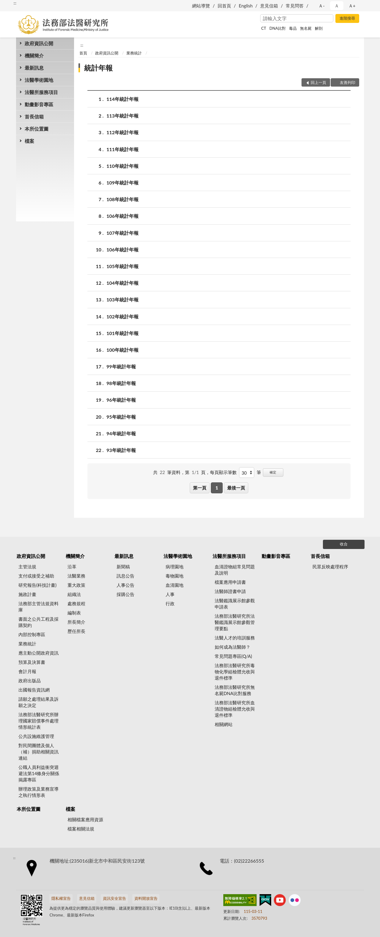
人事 (170, 594)
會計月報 (27, 671)
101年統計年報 (122, 333)
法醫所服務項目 (41, 92)
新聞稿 (123, 566)
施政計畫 (27, 594)
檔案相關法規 (80, 828)
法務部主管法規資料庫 (38, 606)
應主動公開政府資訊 (38, 653)
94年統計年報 (121, 433)
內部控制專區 (31, 634)
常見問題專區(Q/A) (233, 656)
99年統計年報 (121, 366)
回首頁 (224, 5)
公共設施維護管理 (36, 736)
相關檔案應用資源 (85, 819)
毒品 (293, 28)
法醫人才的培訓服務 (235, 637)
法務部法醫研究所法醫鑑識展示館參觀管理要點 (235, 622)
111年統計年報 (122, 149)
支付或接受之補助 (36, 575)
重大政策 (76, 585)
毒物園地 (174, 575)
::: (14, 3)
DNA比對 (277, 28)
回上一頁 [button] (318, 82)
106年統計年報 (122, 215)
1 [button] (217, 487)
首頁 (83, 53)
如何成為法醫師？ (232, 647)
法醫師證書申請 (230, 591)
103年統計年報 (122, 299)
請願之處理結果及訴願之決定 (38, 702)
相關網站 (224, 724)
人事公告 (125, 585)
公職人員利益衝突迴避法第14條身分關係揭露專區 (38, 773)
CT (263, 28)
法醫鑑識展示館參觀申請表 (235, 603)
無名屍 (306, 28)
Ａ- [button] (321, 5)
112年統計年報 (122, 132)
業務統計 (134, 53)
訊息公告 (125, 575)
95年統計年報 (121, 416)
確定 (273, 472)
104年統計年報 (122, 282)
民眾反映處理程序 (330, 566)
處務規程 (76, 603)
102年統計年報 (122, 316)
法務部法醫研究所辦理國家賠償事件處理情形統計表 (38, 721)
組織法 (74, 594)
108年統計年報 (122, 199)
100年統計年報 (122, 349)
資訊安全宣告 (114, 898)
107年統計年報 (122, 232)
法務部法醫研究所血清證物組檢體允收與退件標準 (235, 709)
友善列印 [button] (347, 82)
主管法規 (27, 566)
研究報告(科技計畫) (37, 585)
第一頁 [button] (199, 487)
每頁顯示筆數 (223, 472)
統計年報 (98, 67)
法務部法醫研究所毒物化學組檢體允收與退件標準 (235, 672)
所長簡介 (76, 622)
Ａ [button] (337, 5)
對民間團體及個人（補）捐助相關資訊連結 (38, 752)
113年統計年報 (122, 115)
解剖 (319, 28)
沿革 (71, 566)
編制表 (74, 612)
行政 (170, 603)
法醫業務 (76, 575)
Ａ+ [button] (352, 5)
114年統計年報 (122, 99)
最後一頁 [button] (236, 487)
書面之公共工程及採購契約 (38, 622)
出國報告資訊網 (34, 689)
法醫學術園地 (39, 80)
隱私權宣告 (61, 898)
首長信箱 (34, 116)
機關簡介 (34, 55)
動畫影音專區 (39, 104)
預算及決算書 (31, 662)
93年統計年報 (121, 450)
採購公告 (125, 594)
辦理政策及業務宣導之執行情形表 (38, 792)
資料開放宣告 (146, 898)
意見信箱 (269, 5)
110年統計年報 (122, 165)
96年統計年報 (121, 399)
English (246, 5)
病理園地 (174, 566)
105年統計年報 (122, 266)
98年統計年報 (121, 383)
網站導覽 (201, 5)
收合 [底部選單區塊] (344, 544)
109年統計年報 (122, 182)
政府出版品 (29, 680)
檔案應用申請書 (230, 582)
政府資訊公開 (39, 43)
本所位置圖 (36, 129)
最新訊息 (34, 68)
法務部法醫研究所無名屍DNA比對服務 (235, 690)
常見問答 (295, 5)
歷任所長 (76, 631)
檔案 (29, 141)
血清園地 (174, 585)
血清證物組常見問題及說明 (235, 569)
